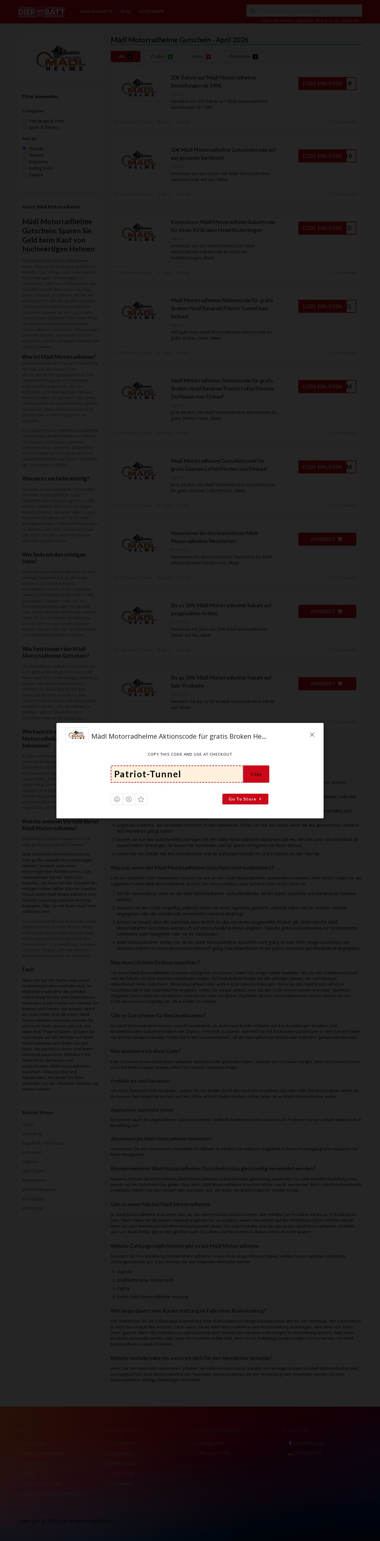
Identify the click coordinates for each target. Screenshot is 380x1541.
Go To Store (246, 798)
